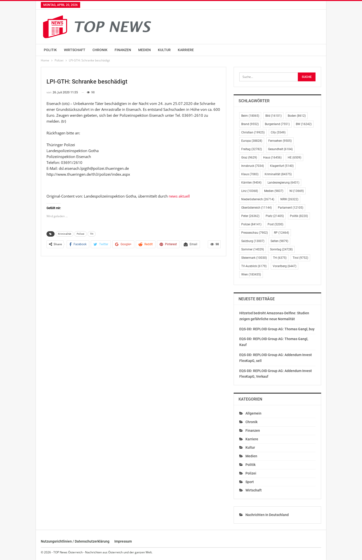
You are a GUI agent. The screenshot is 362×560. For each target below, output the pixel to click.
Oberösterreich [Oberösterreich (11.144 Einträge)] (256, 207)
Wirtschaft (74, 50)
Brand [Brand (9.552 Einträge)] (250, 124)
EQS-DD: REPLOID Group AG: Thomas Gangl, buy (277, 329)
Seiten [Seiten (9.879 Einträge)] (279, 241)
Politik (50, 50)
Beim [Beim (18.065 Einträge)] (250, 115)
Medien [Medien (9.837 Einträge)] (273, 191)
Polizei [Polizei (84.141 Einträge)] (251, 224)
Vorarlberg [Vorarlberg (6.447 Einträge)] (284, 266)
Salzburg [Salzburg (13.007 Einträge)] (252, 241)
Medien (144, 50)
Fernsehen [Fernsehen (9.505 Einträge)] (280, 141)
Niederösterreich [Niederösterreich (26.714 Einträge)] (257, 199)
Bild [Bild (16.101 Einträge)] (273, 115)
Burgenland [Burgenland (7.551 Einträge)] (277, 124)
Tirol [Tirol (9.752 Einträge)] (300, 257)
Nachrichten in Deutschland (267, 515)
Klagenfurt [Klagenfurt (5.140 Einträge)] (282, 166)
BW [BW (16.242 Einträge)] (304, 124)
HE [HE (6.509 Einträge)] (294, 157)
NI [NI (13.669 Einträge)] (296, 191)
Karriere (186, 50)
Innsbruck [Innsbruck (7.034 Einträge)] (252, 166)
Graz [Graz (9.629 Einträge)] (249, 157)
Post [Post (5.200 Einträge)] (275, 224)
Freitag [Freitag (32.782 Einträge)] (251, 149)
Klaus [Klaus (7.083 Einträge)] (249, 174)
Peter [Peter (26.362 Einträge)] (250, 216)
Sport (249, 482)
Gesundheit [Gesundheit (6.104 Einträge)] (280, 149)
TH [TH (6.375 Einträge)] (280, 257)
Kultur (164, 50)
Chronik (99, 50)
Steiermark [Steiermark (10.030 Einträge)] (254, 257)
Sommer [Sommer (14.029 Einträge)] (252, 249)
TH (91, 233)
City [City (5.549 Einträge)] (278, 132)
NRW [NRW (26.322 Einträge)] (289, 199)
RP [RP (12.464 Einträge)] (281, 232)
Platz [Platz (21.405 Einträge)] (275, 216)
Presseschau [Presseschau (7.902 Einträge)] (254, 232)
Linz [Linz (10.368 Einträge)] (249, 191)
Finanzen (123, 50)
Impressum (123, 541)
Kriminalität (64, 233)
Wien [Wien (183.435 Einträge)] (251, 274)
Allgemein (253, 413)
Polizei (80, 233)
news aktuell (179, 196)
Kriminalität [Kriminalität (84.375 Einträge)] (278, 174)
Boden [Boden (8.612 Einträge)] (297, 115)
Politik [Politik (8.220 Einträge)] (299, 216)
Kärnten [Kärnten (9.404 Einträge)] (251, 182)
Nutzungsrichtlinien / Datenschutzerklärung (75, 541)
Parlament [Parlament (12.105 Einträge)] (290, 207)
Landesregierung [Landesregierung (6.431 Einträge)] (283, 182)
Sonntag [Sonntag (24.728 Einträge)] (281, 249)
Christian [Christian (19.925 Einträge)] (253, 132)
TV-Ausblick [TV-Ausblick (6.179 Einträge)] (254, 266)
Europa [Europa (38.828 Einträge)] (251, 141)
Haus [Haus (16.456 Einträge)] (272, 157)
